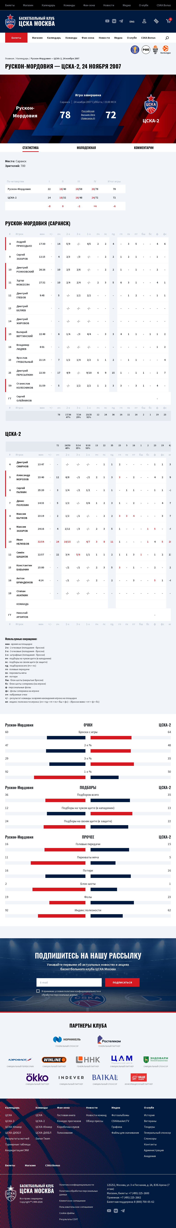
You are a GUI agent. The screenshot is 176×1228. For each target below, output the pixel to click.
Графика (117, 1126)
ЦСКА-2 (9, 1121)
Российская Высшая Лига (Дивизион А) (88, 114)
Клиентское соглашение (72, 1200)
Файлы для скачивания (125, 1132)
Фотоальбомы (120, 1115)
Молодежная (86, 147)
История (149, 1115)
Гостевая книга (66, 1115)
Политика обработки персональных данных (78, 1192)
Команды (69, 5)
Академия (150, 1156)
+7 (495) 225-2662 (130, 1197)
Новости (108, 5)
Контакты (150, 1144)
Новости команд (96, 1115)
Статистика (31, 147)
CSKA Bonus (164, 5)
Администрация (154, 1150)
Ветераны (150, 1121)
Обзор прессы (94, 1121)
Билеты (10, 5)
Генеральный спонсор (157, 1132)
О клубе (143, 5)
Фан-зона (89, 5)
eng (132, 21)
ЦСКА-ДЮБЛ (13, 1132)
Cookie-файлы (66, 1213)
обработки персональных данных (59, 994)
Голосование (65, 1132)
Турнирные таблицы (17, 1144)
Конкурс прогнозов (69, 1121)
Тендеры (149, 1126)
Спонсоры (150, 1138)
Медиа (127, 5)
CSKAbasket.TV (120, 1121)
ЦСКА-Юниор (13, 1126)
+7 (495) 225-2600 (139, 1193)
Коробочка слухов (68, 1126)
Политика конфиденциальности (76, 1184)
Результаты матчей (17, 1138)
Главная (9, 58)
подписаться (122, 982)
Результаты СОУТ (68, 1219)
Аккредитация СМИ (17, 1150)
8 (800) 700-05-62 (144, 1201)
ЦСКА (8, 1115)
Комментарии (143, 147)
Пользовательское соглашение (76, 1206)
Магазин (28, 5)
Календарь (48, 5)
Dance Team (43, 1138)
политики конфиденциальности (81, 991)
